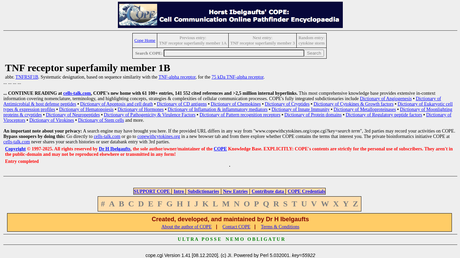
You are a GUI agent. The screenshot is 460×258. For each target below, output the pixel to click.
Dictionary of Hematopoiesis (86, 109)
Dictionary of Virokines (51, 120)
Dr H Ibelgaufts (115, 148)
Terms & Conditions (280, 226)
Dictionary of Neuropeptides (73, 114)
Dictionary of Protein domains (313, 114)
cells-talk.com (77, 93)
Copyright (15, 148)
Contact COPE (237, 226)
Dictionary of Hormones (141, 109)
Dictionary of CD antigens (182, 104)
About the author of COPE (186, 226)
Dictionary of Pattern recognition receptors (239, 114)
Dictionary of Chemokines (236, 104)
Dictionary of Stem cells (101, 120)
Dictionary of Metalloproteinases (365, 109)
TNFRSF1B (26, 77)
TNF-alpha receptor (177, 77)
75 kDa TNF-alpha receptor (237, 77)
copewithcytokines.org (158, 136)
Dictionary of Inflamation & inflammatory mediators (218, 109)
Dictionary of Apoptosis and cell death (116, 104)
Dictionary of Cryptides (287, 104)
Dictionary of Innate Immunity (300, 109)
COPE (220, 148)
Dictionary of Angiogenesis (386, 98)
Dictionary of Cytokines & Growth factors (354, 104)
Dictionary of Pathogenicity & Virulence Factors (149, 114)
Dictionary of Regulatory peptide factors (384, 114)
